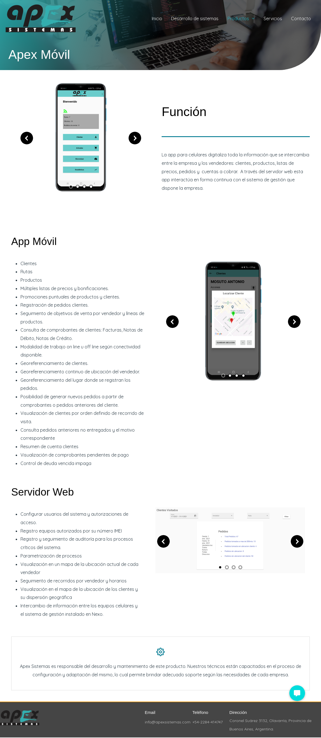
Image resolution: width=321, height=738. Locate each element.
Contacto (301, 18)
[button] (297, 693)
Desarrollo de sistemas (194, 18)
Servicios (273, 18)
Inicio (157, 18)
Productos (238, 18)
